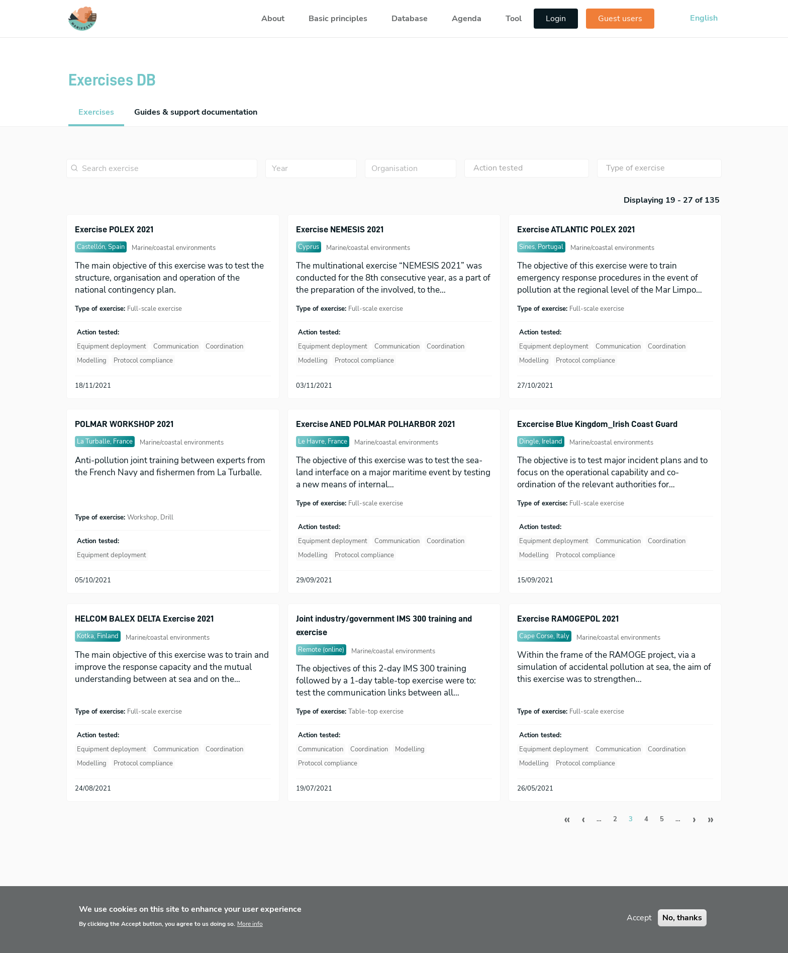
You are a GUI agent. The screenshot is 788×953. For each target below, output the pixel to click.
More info (250, 930)
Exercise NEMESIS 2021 (339, 229)
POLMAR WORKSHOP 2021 (124, 423)
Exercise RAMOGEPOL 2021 (568, 618)
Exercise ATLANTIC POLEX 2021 (576, 229)
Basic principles (338, 18)
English (704, 18)
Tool (514, 18)
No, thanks (682, 923)
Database (409, 18)
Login (556, 18)
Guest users (620, 18)
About (272, 18)
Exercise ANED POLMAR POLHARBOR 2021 (375, 423)
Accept (639, 923)
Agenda (466, 18)
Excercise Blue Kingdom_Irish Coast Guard (597, 423)
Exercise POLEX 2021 (114, 229)
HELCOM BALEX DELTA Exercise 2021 (144, 618)
